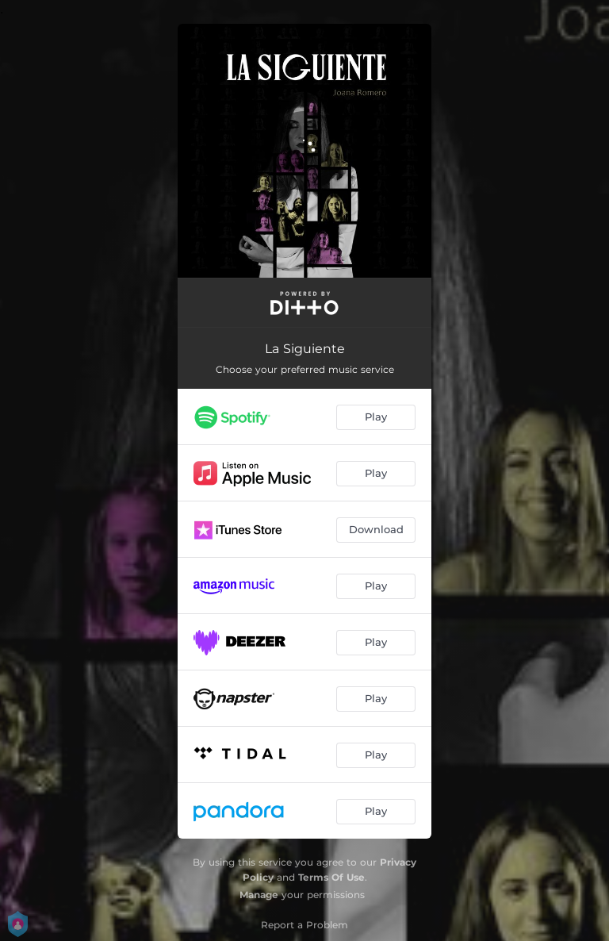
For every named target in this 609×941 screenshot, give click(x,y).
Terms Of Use (331, 877)
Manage (258, 895)
